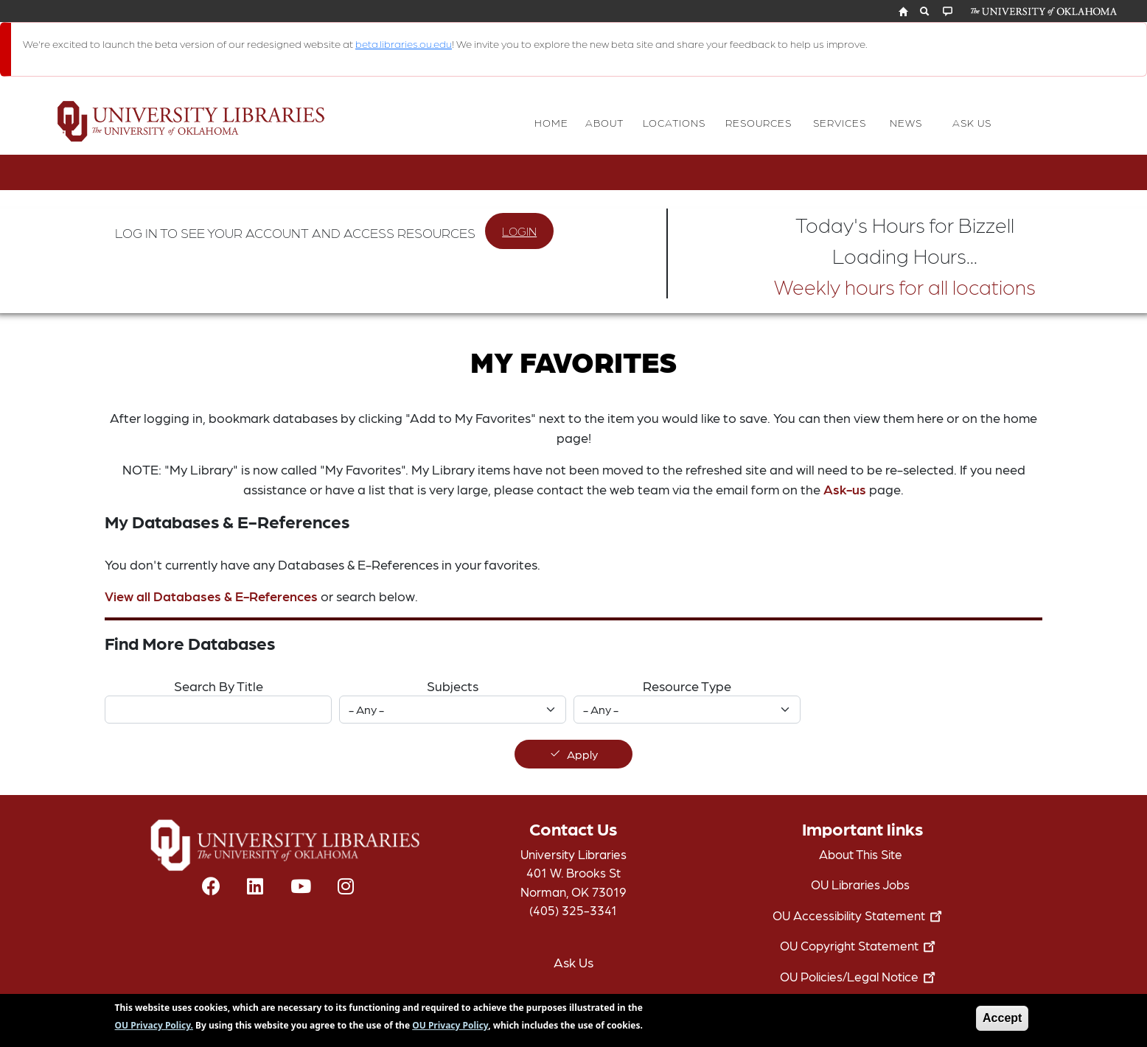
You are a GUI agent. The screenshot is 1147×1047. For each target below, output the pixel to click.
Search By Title (218, 685)
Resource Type (687, 685)
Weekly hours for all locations (905, 285)
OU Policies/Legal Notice (860, 976)
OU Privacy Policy (450, 1029)
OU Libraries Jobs (860, 884)
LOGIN (519, 231)
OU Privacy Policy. (154, 1029)
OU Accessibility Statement (860, 915)
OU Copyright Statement (860, 945)
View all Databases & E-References (211, 595)
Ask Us (573, 962)
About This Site (860, 854)
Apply (582, 754)
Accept (1002, 1021)
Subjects (452, 685)
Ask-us (844, 489)
